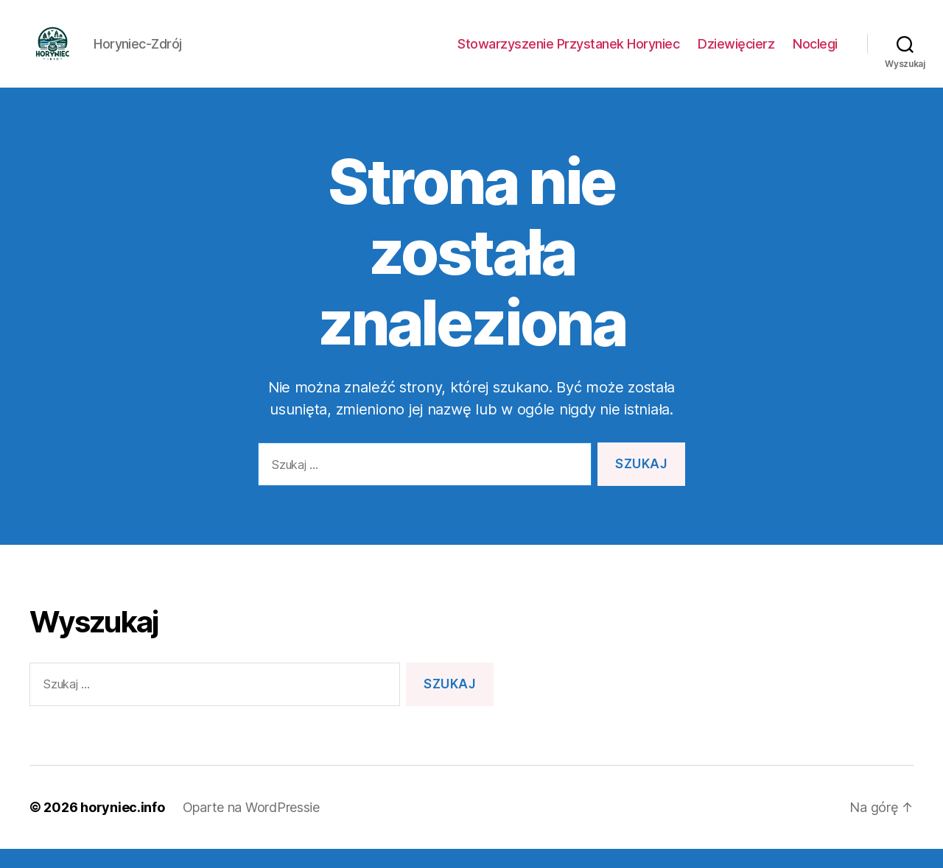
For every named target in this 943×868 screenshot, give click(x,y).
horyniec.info (122, 826)
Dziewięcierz (736, 53)
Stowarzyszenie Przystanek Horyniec (568, 53)
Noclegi (815, 53)
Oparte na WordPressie (251, 826)
